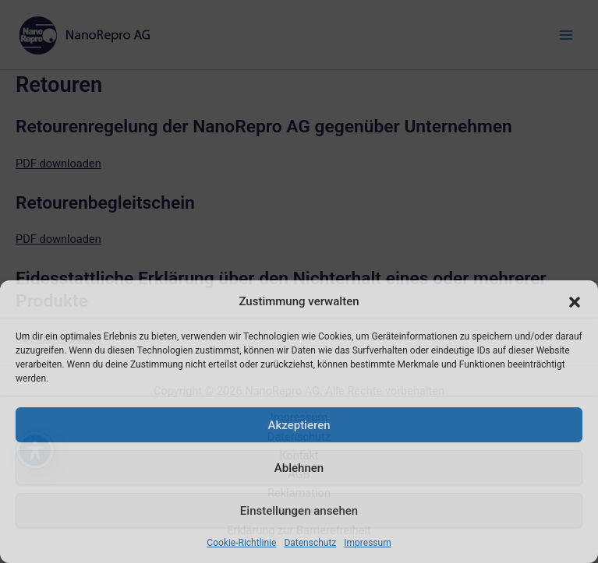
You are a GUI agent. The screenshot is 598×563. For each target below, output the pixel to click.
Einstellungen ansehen (299, 511)
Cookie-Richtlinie (241, 542)
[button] (574, 302)
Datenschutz (310, 542)
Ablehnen (299, 468)
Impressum (367, 542)
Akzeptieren (298, 425)
